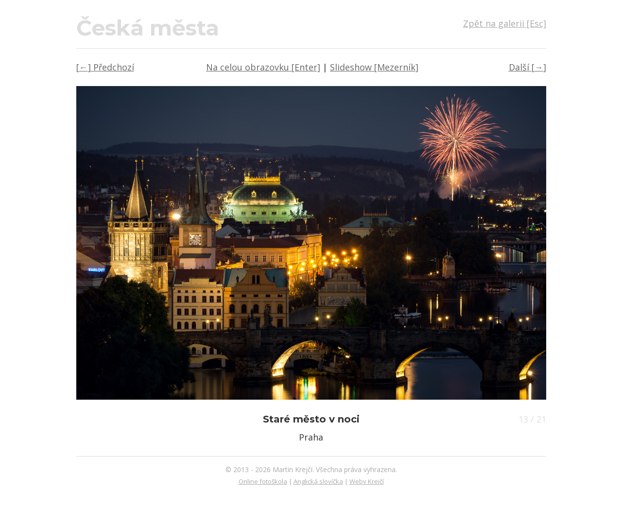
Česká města (147, 28)
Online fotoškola (263, 481)
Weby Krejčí (366, 481)
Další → (527, 67)
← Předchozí (105, 67)
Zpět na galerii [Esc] (504, 23)
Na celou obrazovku (263, 67)
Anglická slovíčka (318, 481)
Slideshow (374, 67)
